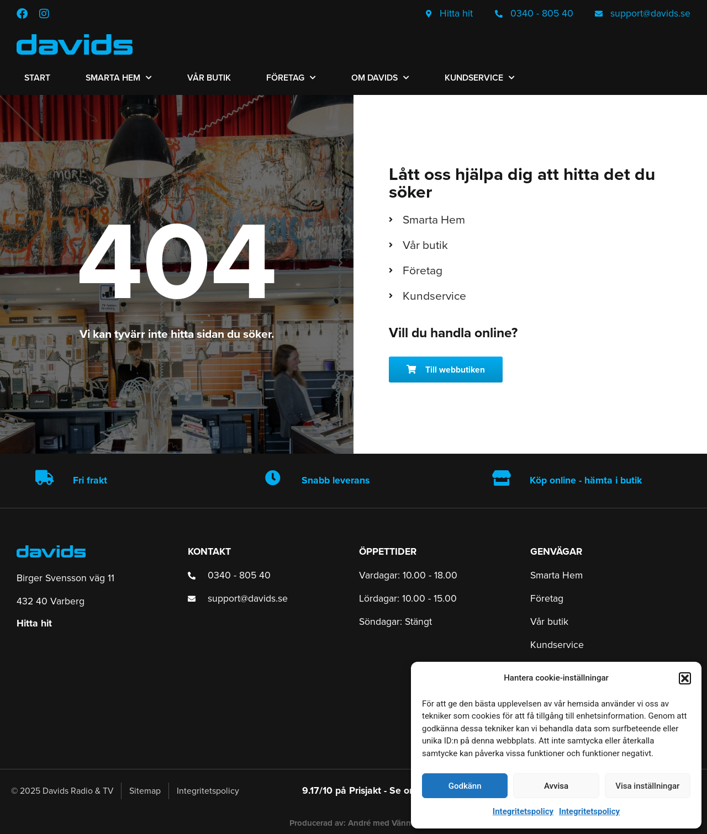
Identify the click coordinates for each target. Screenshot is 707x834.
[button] (684, 678)
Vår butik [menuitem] (209, 77)
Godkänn (465, 786)
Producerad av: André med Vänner (353, 823)
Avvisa (556, 786)
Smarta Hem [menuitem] (119, 77)
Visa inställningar (647, 786)
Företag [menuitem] (291, 77)
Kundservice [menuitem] (480, 77)
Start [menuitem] (37, 77)
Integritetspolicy (523, 811)
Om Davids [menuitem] (380, 77)
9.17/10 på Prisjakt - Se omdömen (375, 790)
